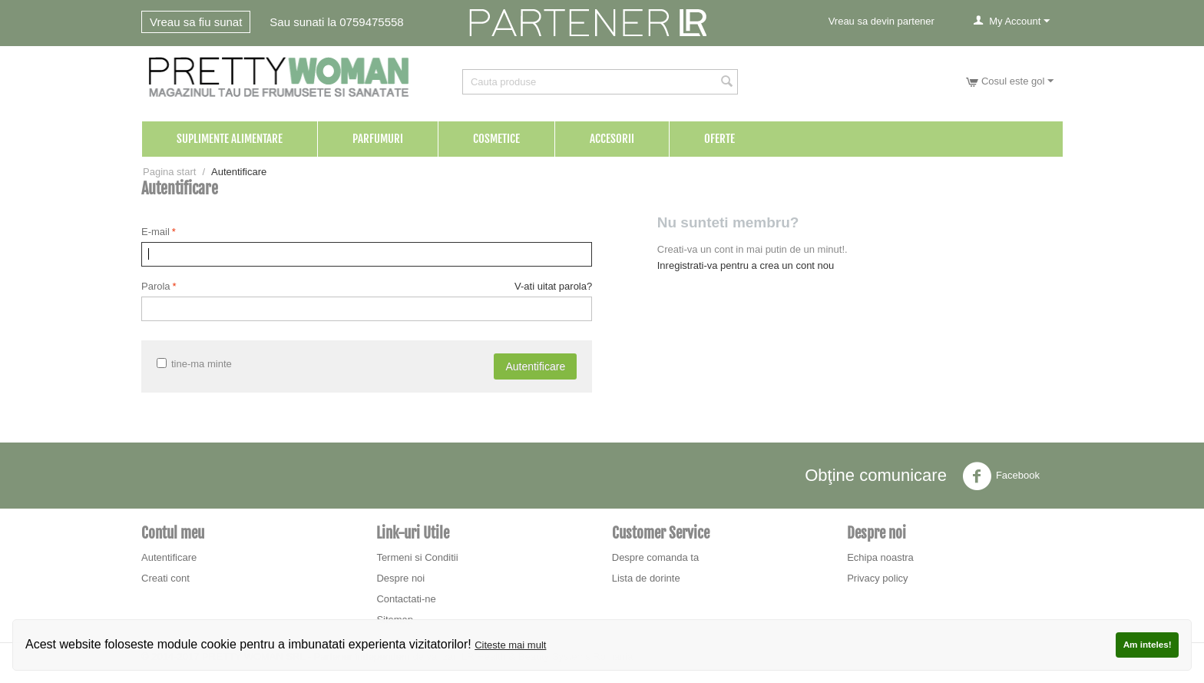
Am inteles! (1147, 644)
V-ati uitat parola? (553, 286)
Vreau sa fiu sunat (196, 21)
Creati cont (165, 578)
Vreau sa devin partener (881, 21)
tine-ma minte (194, 364)
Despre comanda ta (655, 557)
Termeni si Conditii (417, 557)
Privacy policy (877, 578)
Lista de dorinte (646, 578)
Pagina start (169, 171)
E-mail (155, 231)
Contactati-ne (405, 599)
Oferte (719, 138)
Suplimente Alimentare (230, 138)
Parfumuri (377, 138)
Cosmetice (496, 138)
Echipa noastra (880, 557)
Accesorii (612, 138)
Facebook (1001, 476)
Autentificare (535, 366)
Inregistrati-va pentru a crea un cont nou (746, 265)
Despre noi (400, 578)
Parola (155, 286)
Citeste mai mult (510, 645)
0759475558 (371, 21)
